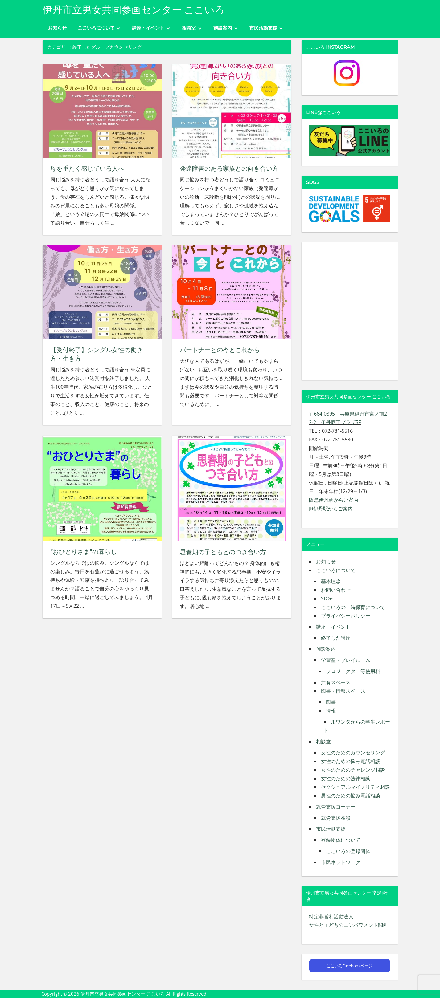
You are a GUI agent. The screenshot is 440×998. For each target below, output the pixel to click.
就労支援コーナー (336, 806)
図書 (331, 702)
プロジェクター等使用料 (353, 671)
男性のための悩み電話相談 (350, 795)
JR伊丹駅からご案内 (331, 508)
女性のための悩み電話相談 (350, 761)
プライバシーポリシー (345, 615)
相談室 (189, 28)
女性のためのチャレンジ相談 (353, 769)
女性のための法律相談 (345, 778)
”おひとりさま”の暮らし (83, 551)
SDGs (327, 598)
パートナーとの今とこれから (220, 350)
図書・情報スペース (343, 691)
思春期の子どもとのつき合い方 (223, 551)
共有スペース (336, 682)
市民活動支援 (263, 28)
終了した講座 (336, 638)
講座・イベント (148, 28)
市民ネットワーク (340, 862)
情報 (331, 710)
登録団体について (340, 840)
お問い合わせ (336, 589)
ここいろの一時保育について (353, 607)
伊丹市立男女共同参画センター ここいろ (134, 10)
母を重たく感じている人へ (87, 168)
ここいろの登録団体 (348, 851)
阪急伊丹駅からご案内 (333, 500)
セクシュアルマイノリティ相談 (355, 787)
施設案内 (222, 28)
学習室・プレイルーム (345, 660)
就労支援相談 (336, 817)
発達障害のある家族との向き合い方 (229, 168)
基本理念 (331, 581)
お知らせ (57, 28)
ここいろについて (96, 28)
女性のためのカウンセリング (353, 752)
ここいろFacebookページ (349, 965)
